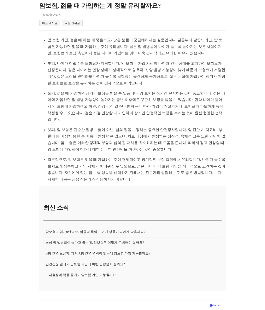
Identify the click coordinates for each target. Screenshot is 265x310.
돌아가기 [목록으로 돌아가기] (216, 306)
